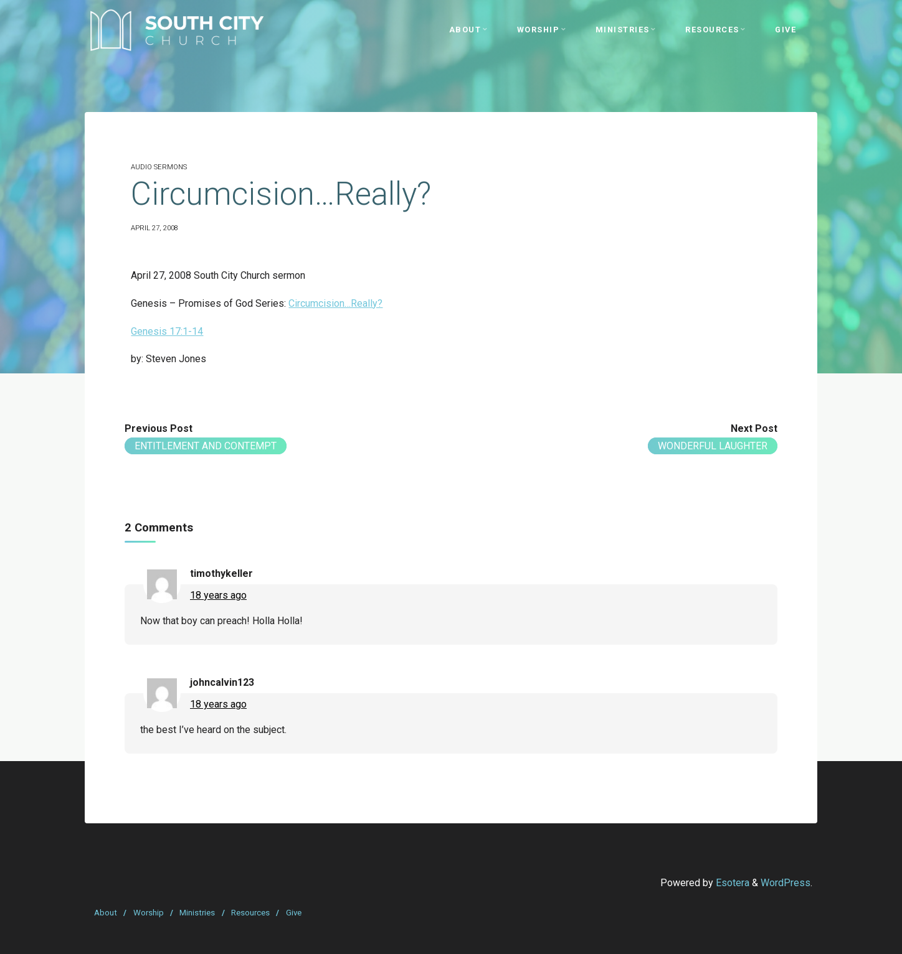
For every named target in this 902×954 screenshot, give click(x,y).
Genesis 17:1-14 (167, 331)
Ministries (197, 912)
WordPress (785, 883)
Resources (250, 912)
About (105, 912)
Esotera (731, 883)
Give (293, 912)
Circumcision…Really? (335, 303)
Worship (148, 912)
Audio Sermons (159, 167)
